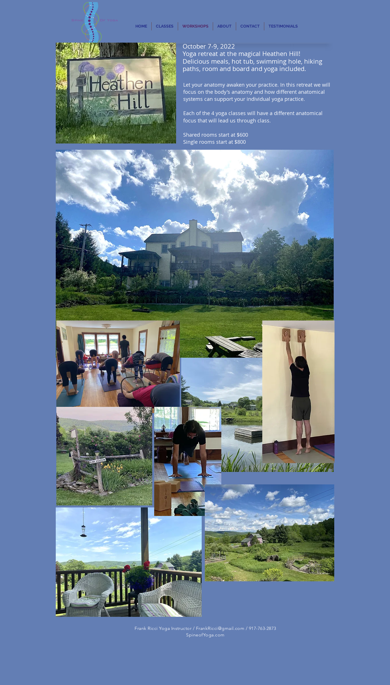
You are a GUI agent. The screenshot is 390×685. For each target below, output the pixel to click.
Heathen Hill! (281, 53)
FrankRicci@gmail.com (220, 628)
